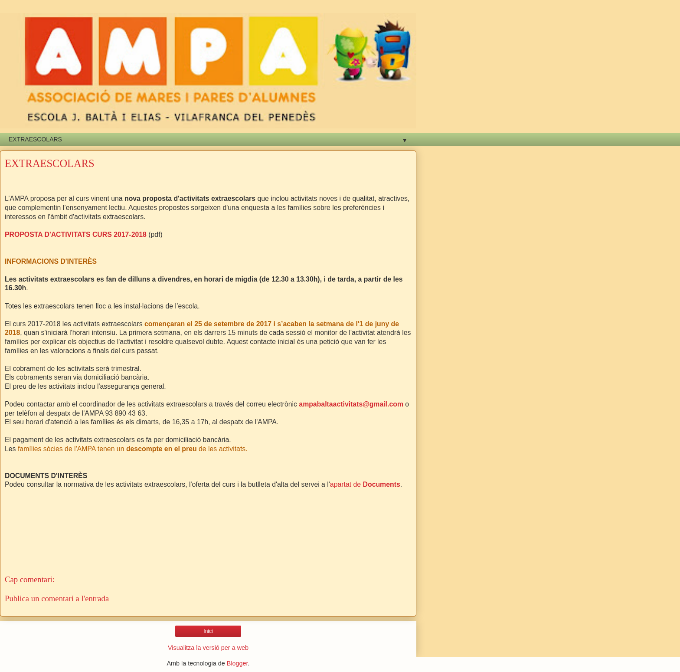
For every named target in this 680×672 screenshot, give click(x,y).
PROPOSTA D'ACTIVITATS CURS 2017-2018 (76, 234)
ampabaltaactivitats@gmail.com (352, 404)
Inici (207, 631)
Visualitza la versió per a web (208, 647)
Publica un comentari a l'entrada (57, 598)
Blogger (237, 663)
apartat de (365, 484)
